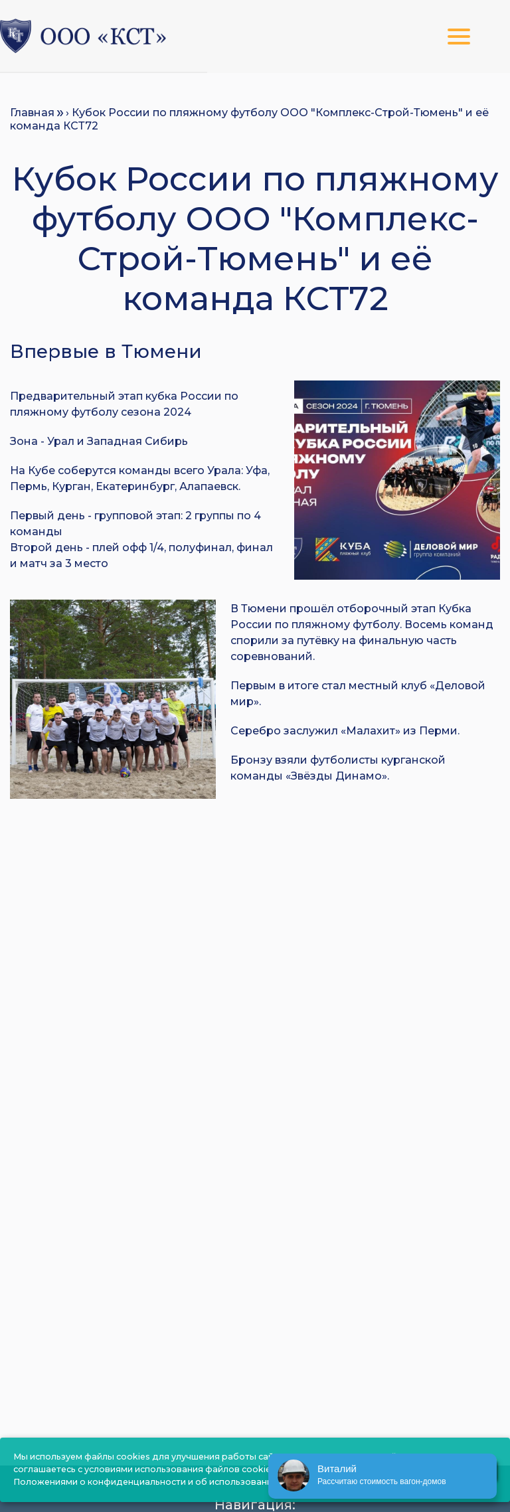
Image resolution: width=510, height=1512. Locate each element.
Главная (32, 112)
